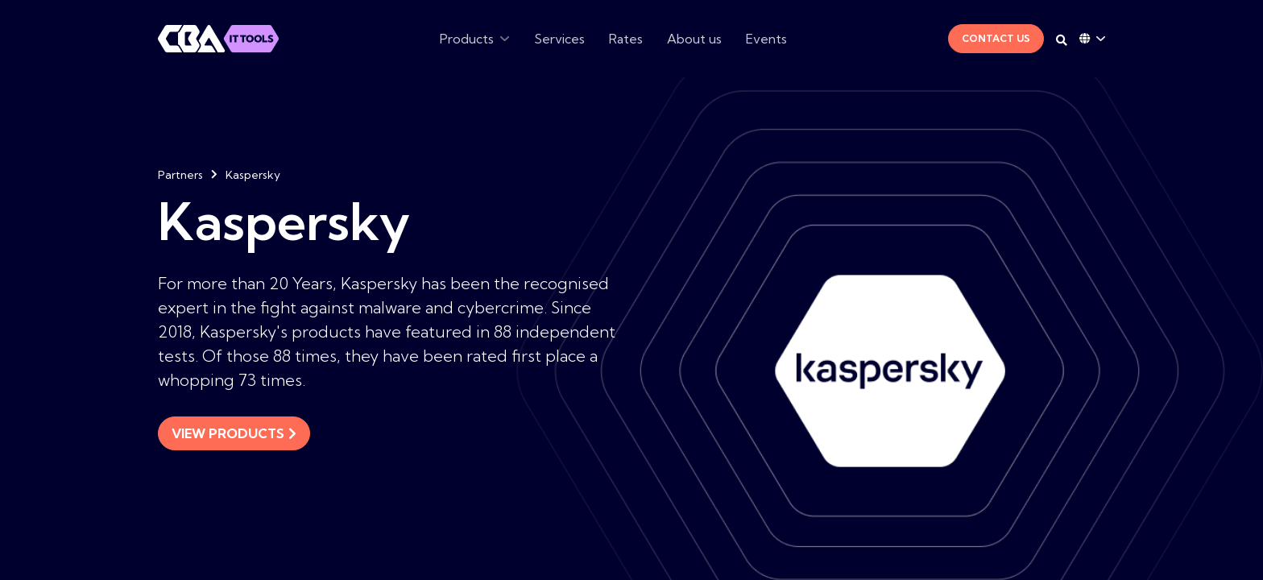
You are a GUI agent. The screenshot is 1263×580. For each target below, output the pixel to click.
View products (234, 433)
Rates (626, 39)
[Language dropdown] (1092, 38)
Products (467, 39)
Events (766, 39)
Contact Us (996, 38)
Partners (180, 175)
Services (559, 39)
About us (694, 39)
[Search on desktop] (1061, 40)
